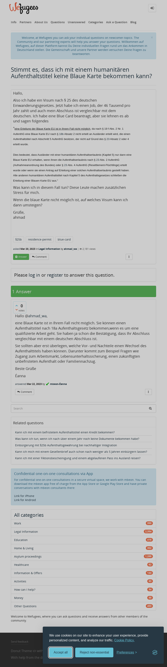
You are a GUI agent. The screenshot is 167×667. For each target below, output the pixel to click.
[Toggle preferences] (127, 652)
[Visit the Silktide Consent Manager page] (154, 652)
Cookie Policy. (124, 640)
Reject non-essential (94, 652)
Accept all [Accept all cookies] (61, 652)
